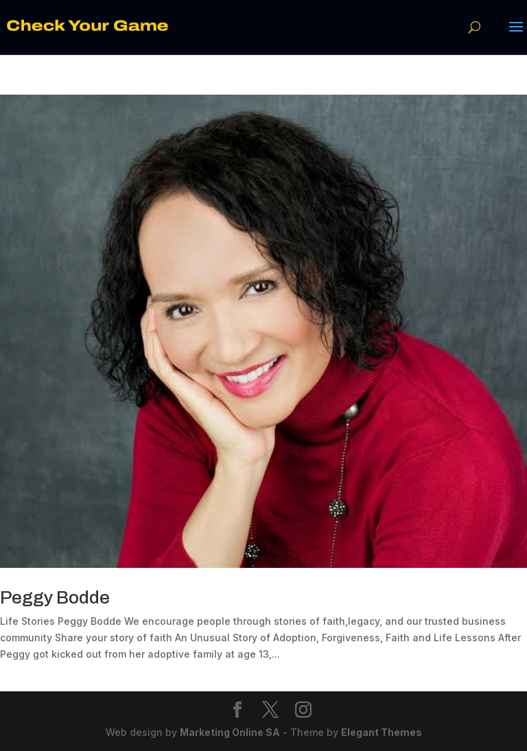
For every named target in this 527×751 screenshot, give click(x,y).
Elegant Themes (381, 732)
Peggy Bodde (55, 597)
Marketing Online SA (230, 732)
